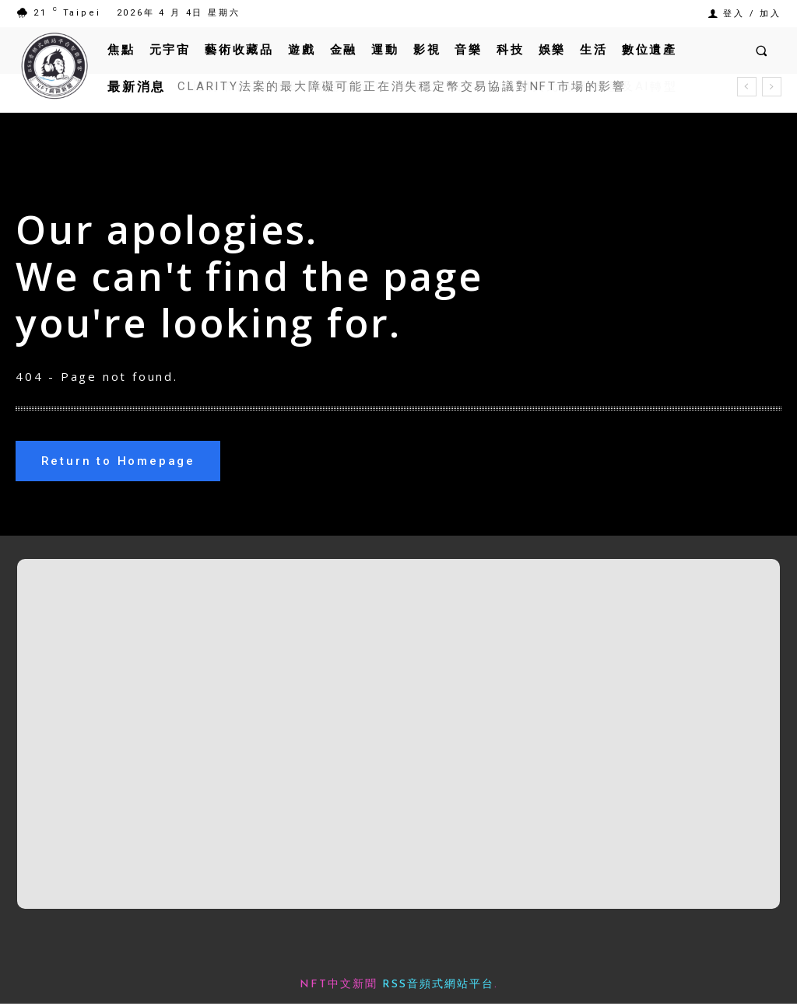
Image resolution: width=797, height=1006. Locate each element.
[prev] (747, 86)
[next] (771, 86)
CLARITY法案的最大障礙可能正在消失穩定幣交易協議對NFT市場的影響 (402, 86)
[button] (761, 50)
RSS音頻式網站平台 (438, 987)
